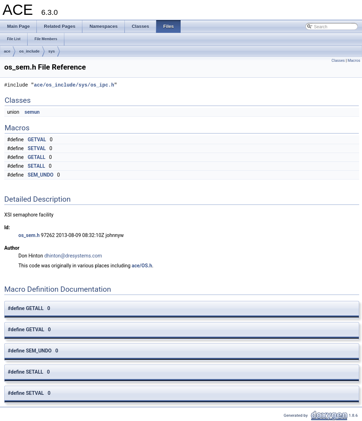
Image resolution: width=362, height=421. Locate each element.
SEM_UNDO (40, 175)
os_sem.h (29, 235)
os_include (29, 51)
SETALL (36, 166)
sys (51, 51)
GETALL (36, 157)
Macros (354, 60)
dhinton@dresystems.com (73, 256)
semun (32, 112)
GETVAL (37, 139)
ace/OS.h (142, 265)
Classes (338, 60)
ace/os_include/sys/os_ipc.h (74, 85)
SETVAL (37, 148)
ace (7, 51)
